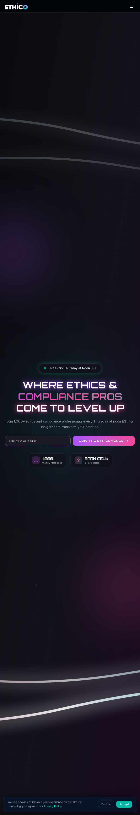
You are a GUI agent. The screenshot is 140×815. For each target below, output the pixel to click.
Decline (106, 804)
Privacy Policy (53, 806)
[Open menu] (131, 6)
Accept (124, 804)
